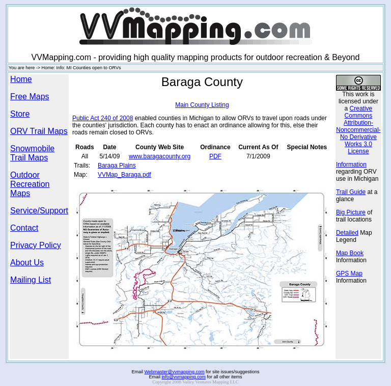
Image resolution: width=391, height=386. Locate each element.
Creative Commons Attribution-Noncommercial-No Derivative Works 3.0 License (358, 130)
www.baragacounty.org (159, 156)
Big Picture (351, 212)
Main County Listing (202, 104)
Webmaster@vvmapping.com (174, 367)
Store (20, 113)
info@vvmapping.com (183, 372)
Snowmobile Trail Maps (32, 153)
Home (21, 79)
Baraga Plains (117, 165)
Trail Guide (351, 192)
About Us (27, 262)
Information (351, 164)
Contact (24, 228)
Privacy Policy (35, 245)
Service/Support (39, 210)
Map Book (350, 253)
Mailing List (30, 279)
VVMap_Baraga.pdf (124, 174)
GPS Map (349, 273)
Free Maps (29, 96)
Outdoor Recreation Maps (29, 184)
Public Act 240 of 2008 (102, 118)
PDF (215, 156)
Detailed (347, 232)
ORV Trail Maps (39, 131)
